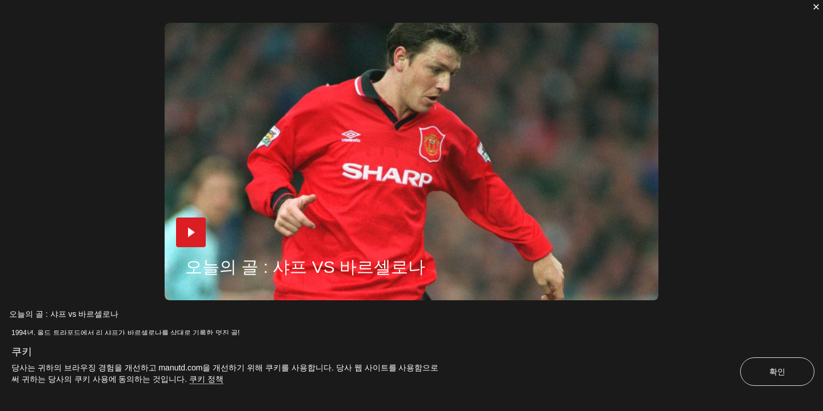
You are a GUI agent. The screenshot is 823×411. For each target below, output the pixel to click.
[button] (191, 232)
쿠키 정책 (206, 379)
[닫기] (816, 7)
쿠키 (21, 351)
